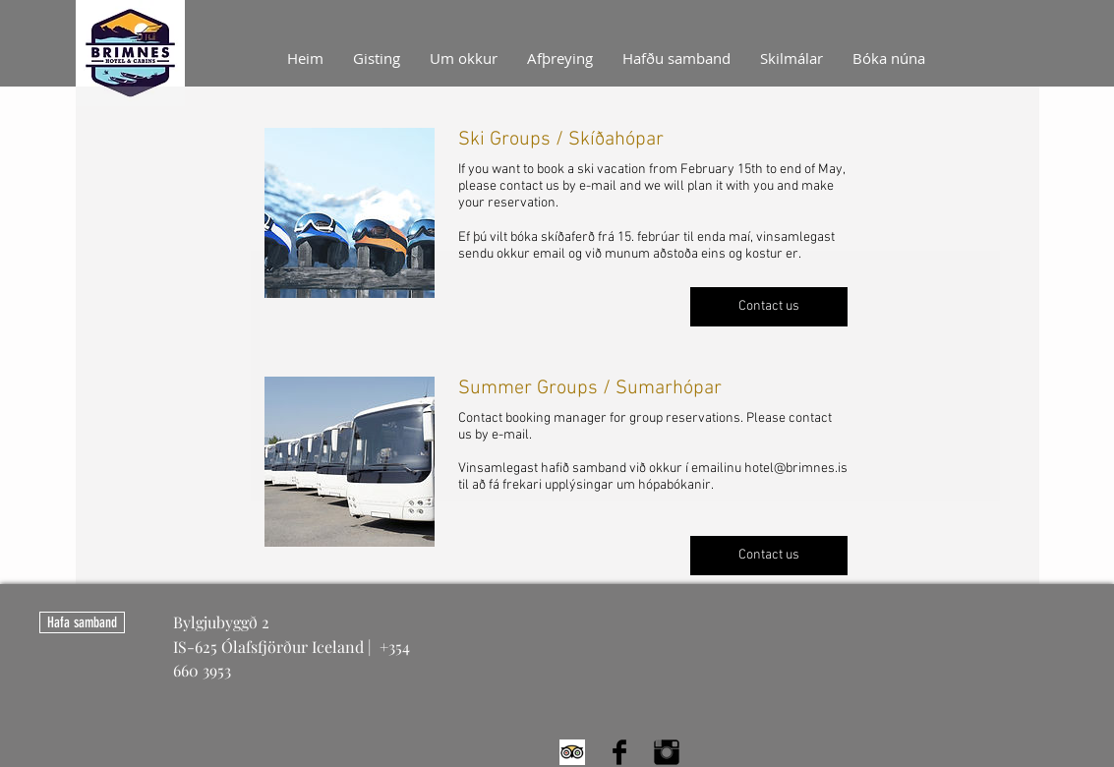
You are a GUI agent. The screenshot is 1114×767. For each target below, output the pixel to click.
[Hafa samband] (82, 622)
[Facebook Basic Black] (619, 752)
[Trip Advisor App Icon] (572, 752)
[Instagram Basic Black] (666, 752)
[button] (769, 306)
